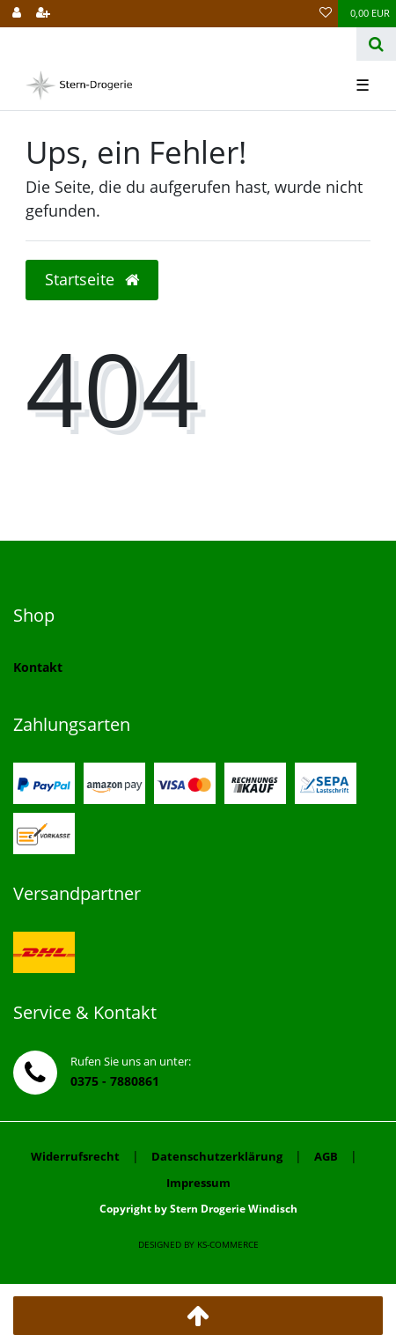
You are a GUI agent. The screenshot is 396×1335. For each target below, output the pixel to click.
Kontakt (37, 667)
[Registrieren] (43, 13)
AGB (326, 1156)
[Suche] (376, 44)
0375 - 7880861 (114, 1081)
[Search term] (178, 44)
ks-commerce (228, 1244)
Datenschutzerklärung (216, 1156)
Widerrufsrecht (75, 1156)
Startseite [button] (92, 279)
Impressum (198, 1183)
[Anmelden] (16, 13)
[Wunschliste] (325, 13)
